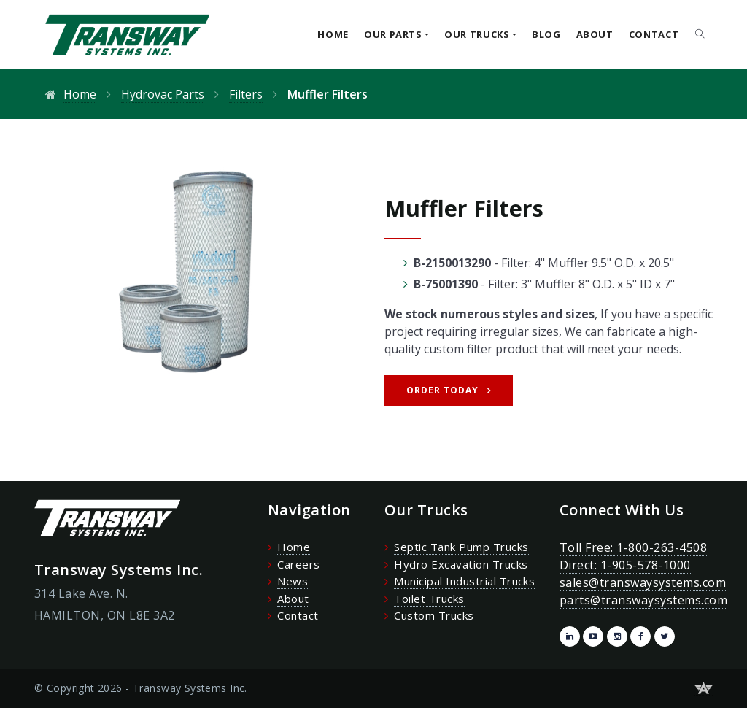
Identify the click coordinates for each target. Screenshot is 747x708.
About (595, 34)
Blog (546, 34)
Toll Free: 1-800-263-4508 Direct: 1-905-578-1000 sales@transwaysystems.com (643, 564)
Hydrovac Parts (162, 94)
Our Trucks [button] (477, 34)
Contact (654, 34)
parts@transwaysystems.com (643, 600)
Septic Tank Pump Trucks (461, 546)
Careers (298, 564)
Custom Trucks (433, 615)
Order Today (442, 390)
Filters (246, 94)
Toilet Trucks (429, 598)
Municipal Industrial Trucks (464, 581)
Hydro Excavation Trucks (460, 564)
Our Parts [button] (393, 34)
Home (333, 34)
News (292, 581)
